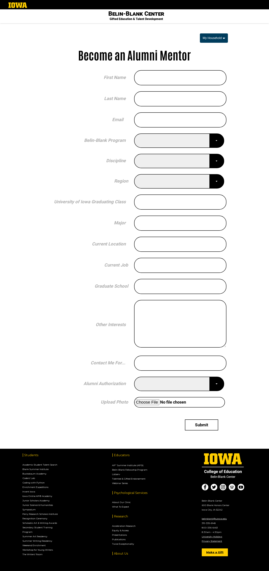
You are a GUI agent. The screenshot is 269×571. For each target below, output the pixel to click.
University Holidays (212, 536)
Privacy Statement (212, 541)
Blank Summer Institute (35, 469)
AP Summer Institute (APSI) (127, 465)
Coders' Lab (28, 478)
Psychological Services (130, 493)
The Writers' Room (32, 554)
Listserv (116, 474)
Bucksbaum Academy (34, 473)
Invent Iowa (28, 491)
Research (121, 516)
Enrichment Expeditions (35, 487)
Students (31, 455)
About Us (121, 553)
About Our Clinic (121, 502)
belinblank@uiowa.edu (214, 518)
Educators (121, 455)
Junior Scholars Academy (36, 500)
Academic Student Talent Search (39, 464)
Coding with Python (33, 482)
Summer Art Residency (34, 536)
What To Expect (120, 506)
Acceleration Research (124, 526)
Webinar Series (120, 483)
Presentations (119, 534)
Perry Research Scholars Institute (40, 514)
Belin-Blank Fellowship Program (129, 469)
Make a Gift (214, 552)
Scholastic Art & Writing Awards (39, 523)
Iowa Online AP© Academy (37, 496)
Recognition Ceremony (34, 518)
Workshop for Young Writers (37, 549)
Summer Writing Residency (37, 540)
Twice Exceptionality (123, 543)
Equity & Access (120, 530)
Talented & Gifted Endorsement (129, 478)
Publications (119, 539)
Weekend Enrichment (34, 545)
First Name (115, 77)
